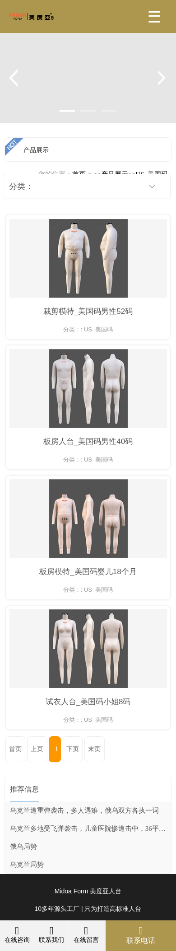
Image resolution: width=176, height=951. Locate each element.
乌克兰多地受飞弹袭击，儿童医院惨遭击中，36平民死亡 (90, 828)
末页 (94, 749)
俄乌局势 (23, 846)
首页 (15, 749)
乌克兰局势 (27, 864)
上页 (37, 749)
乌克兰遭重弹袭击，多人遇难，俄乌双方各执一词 (84, 810)
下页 (72, 749)
